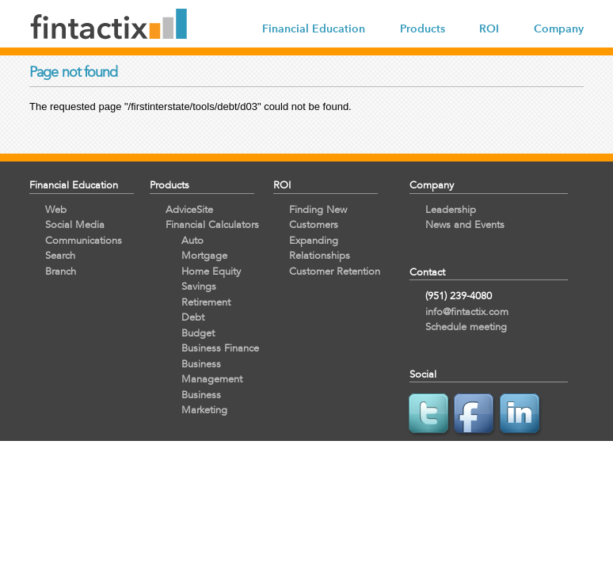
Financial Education (313, 29)
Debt (192, 317)
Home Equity (211, 271)
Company (559, 29)
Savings (198, 286)
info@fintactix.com (466, 311)
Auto (192, 240)
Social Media (75, 224)
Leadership (450, 209)
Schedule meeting (466, 326)
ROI (489, 29)
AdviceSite (189, 209)
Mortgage (204, 255)
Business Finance (220, 348)
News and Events (464, 224)
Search (60, 255)
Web (56, 209)
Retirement (205, 302)
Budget (198, 333)
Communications (83, 240)
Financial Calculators (212, 224)
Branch (60, 271)
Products (422, 29)
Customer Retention (334, 271)
